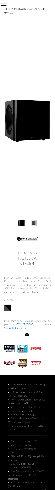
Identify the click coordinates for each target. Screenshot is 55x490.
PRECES (6, 9)
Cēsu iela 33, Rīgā (13, 328)
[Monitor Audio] (28, 239)
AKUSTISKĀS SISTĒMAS (22, 9)
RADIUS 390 (8, 13)
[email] (27, 335)
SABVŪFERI (39, 9)
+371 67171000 (24, 324)
